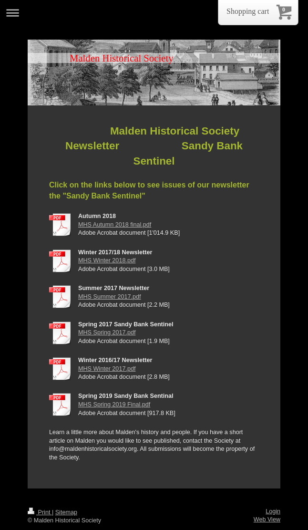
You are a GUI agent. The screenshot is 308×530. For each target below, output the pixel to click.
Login (273, 511)
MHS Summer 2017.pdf (109, 296)
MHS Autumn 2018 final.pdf (114, 224)
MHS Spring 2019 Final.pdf (114, 404)
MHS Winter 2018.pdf (106, 260)
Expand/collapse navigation (154, 12)
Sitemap (66, 512)
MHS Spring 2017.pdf (106, 332)
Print (40, 512)
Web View (267, 519)
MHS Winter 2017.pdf (106, 368)
